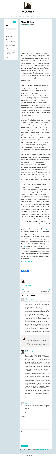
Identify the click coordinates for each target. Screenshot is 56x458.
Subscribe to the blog (10, 32)
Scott (23, 246)
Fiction (28, 16)
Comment (23, 416)
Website (22, 440)
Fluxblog (48, 229)
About (23, 16)
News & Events (17, 16)
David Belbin (28, 11)
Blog (12, 16)
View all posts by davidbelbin (26, 285)
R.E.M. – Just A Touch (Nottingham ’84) (29, 261)
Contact (44, 16)
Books (32, 16)
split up (42, 207)
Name (22, 431)
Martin (22, 213)
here (40, 231)
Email (22, 436)
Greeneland (8, 41)
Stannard (25, 213)
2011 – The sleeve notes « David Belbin (32, 397)
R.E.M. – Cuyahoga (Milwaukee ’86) (28, 264)
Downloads (38, 16)
